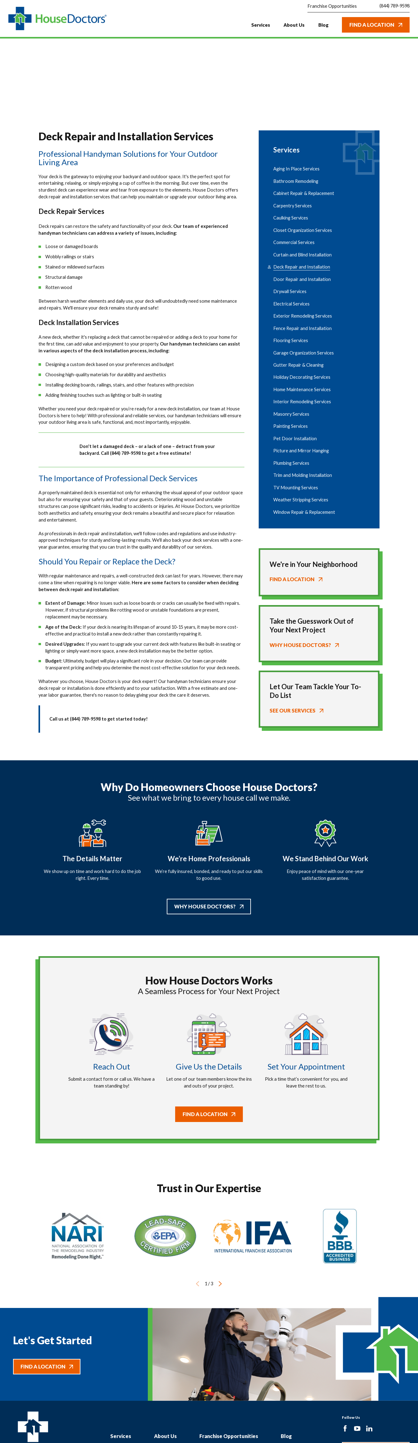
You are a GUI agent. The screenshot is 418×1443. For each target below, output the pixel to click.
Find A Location (375, 25)
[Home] (57, 18)
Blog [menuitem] (323, 25)
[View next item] (220, 1283)
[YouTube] (357, 1428)
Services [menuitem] (260, 25)
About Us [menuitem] (294, 25)
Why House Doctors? (209, 906)
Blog (286, 1436)
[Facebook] (345, 1428)
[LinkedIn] (369, 1428)
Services (120, 1436)
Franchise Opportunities (228, 1436)
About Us (165, 1436)
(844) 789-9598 (394, 6)
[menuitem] (319, 169)
